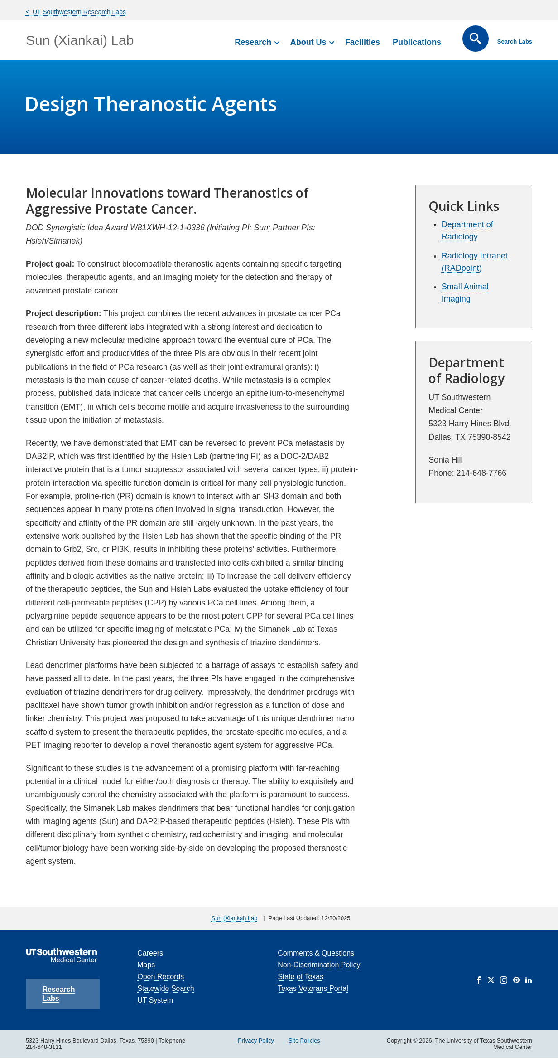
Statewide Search (165, 988)
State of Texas (300, 976)
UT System (155, 1000)
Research (253, 42)
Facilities (362, 42)
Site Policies (304, 1040)
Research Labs (58, 993)
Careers (150, 953)
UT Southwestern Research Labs (78, 11)
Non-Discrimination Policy (319, 965)
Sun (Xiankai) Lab (80, 40)
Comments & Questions (316, 953)
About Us (308, 42)
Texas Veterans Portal (313, 988)
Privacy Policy (256, 1040)
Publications (417, 42)
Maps (146, 965)
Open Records (160, 976)
